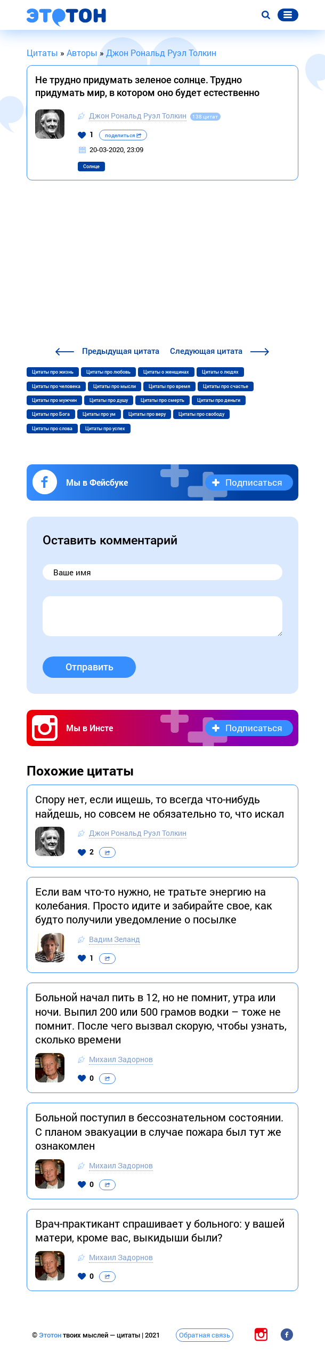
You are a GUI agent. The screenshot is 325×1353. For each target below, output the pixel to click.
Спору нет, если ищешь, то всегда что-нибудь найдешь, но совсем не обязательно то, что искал (159, 806)
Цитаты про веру (147, 414)
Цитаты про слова (52, 428)
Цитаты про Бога (51, 414)
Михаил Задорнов (121, 1059)
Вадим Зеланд (114, 939)
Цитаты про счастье (225, 386)
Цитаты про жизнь (53, 372)
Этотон (51, 1335)
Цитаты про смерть (162, 400)
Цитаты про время (169, 386)
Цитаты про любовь (108, 372)
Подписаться (253, 482)
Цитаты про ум (99, 414)
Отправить (89, 666)
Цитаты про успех (105, 428)
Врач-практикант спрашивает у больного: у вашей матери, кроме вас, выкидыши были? (160, 1230)
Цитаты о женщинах (166, 372)
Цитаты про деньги (218, 400)
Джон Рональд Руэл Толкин (137, 115)
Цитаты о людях (220, 372)
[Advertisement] (162, 264)
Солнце (91, 166)
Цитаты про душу (109, 400)
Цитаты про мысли (114, 386)
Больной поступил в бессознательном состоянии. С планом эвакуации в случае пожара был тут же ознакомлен (159, 1131)
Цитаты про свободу (201, 414)
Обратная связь (204, 1335)
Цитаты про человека (56, 386)
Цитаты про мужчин (54, 400)
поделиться (123, 135)
